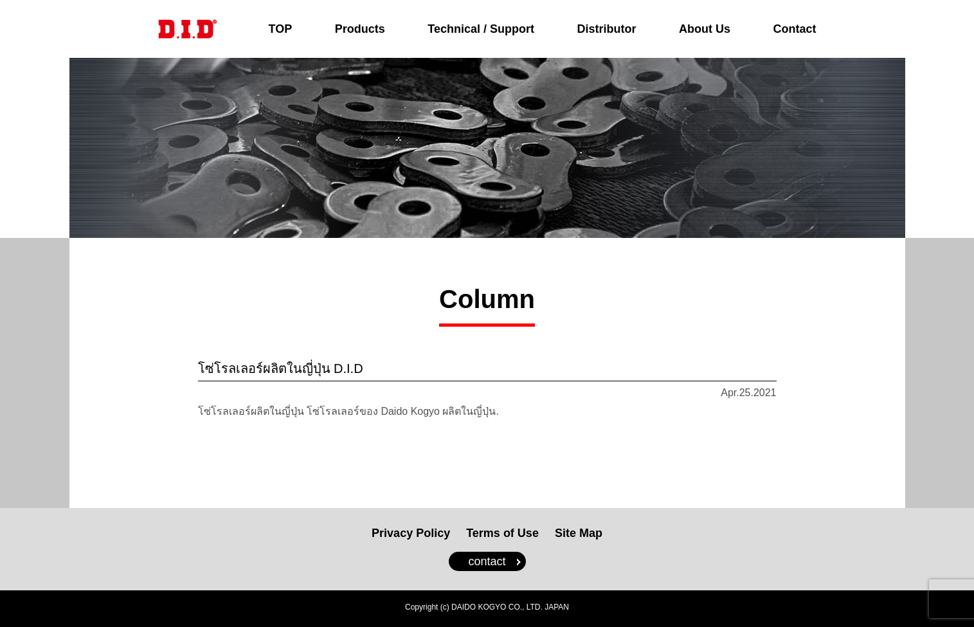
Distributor (606, 29)
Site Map (578, 533)
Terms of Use (502, 533)
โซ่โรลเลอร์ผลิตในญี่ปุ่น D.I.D (280, 368)
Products (360, 29)
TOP (281, 29)
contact (486, 561)
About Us (704, 29)
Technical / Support (481, 29)
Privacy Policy (411, 533)
